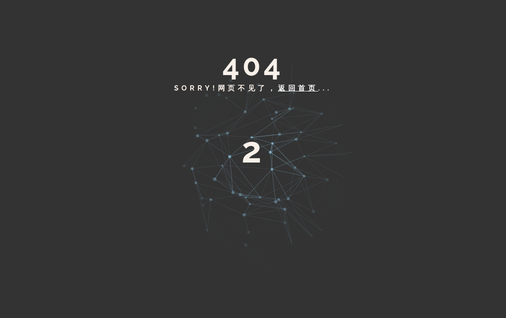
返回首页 (298, 88)
